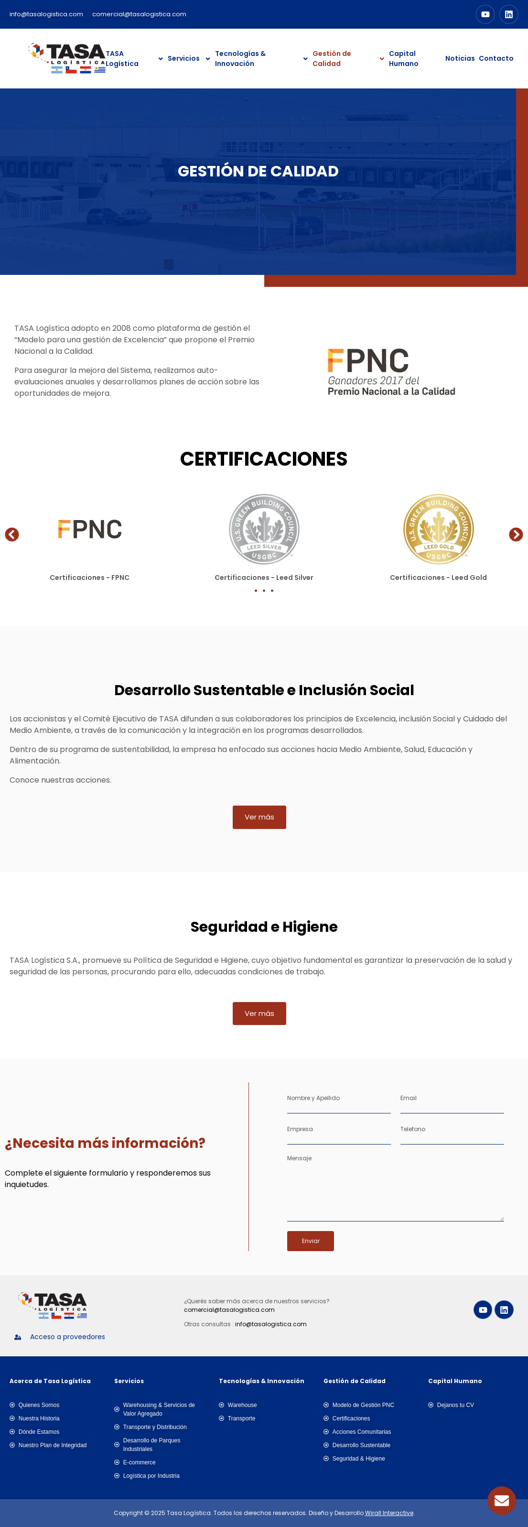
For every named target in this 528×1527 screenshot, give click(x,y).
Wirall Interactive (389, 1513)
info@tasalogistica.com (271, 1324)
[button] (12, 534)
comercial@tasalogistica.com (229, 1310)
